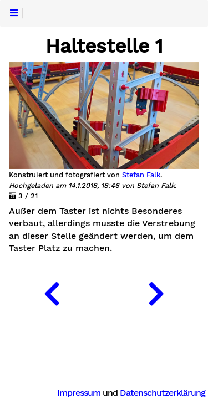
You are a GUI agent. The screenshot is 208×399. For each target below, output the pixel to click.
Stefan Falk (141, 175)
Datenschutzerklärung (162, 392)
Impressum (78, 392)
